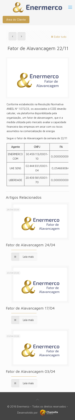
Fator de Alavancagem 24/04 (30, 245)
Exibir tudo (58, 36)
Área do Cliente (16, 19)
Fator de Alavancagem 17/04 (30, 308)
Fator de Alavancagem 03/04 (30, 371)
